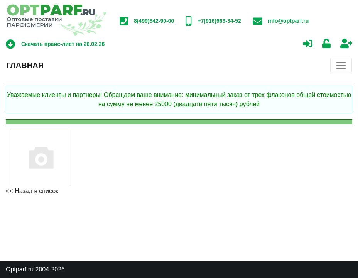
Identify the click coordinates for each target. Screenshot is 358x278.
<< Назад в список (32, 191)
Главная (25, 65)
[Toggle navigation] (341, 65)
